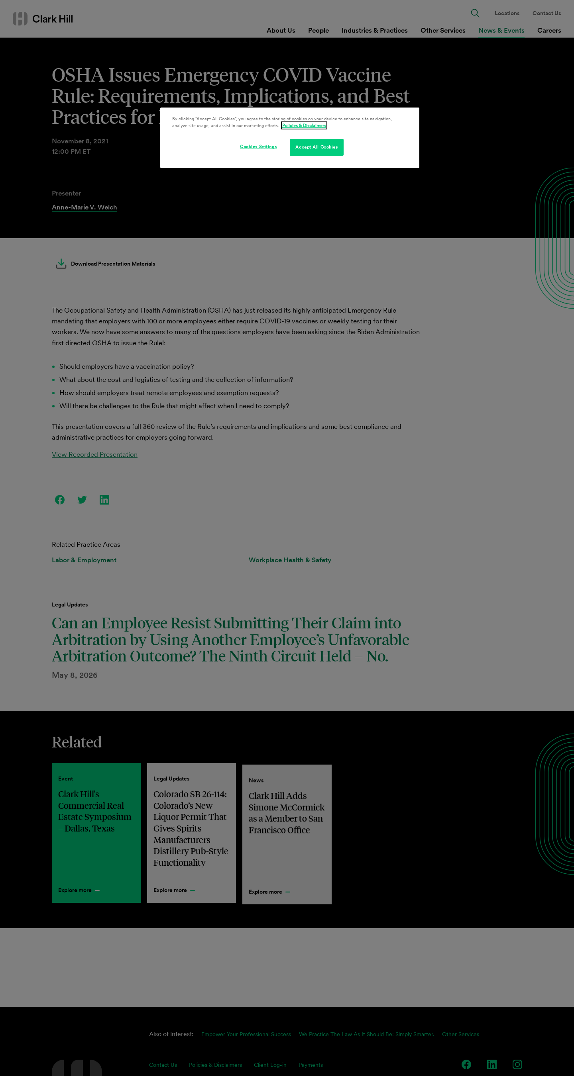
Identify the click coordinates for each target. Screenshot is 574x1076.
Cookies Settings (258, 146)
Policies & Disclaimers (304, 125)
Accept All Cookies (316, 147)
